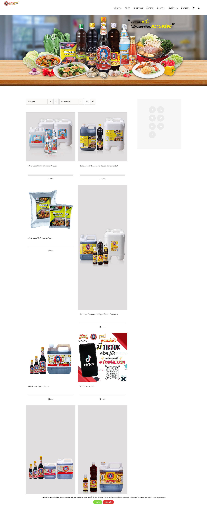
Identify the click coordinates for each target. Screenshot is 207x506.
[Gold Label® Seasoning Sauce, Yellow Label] (102, 136)
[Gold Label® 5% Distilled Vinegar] (50, 136)
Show (65, 102)
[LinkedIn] (160, 126)
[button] (199, 8)
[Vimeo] (160, 118)
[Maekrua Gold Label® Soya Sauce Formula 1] (102, 247)
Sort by (31, 102)
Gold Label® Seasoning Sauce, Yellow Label (99, 165)
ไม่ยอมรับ (108, 502)
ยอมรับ (97, 502)
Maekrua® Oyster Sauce (38, 386)
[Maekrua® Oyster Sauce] (50, 357)
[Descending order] (56, 102)
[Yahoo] (152, 134)
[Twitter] (152, 118)
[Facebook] (152, 109)
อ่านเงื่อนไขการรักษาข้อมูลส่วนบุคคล (156, 497)
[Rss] (160, 109)
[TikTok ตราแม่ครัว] (102, 357)
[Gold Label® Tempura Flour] (50, 209)
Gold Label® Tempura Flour (40, 238)
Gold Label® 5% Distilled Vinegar (42, 165)
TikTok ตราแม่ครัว (87, 386)
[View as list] (92, 101)
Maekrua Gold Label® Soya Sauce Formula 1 (99, 314)
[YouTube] (152, 126)
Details (51, 179)
